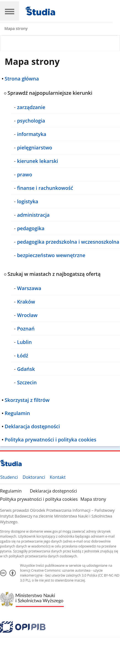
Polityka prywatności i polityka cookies (39, 499)
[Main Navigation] (9, 11)
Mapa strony (93, 499)
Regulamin (11, 491)
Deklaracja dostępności (53, 491)
